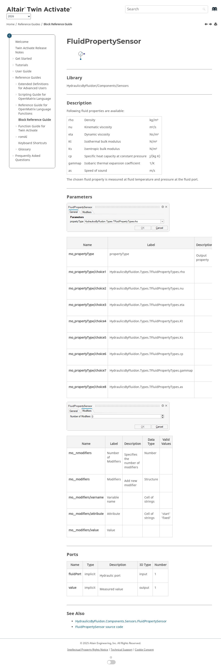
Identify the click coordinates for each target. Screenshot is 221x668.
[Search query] (166, 9)
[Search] (203, 9)
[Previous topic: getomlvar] (206, 24)
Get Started (23, 58)
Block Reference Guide (58, 24)
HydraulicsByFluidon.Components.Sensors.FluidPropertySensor (121, 621)
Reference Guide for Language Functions (34, 109)
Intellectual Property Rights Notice (87, 650)
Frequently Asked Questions (27, 158)
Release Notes (31, 50)
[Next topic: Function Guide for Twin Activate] (211, 24)
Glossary (24, 149)
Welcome (21, 42)
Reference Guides (29, 24)
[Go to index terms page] (210, 11)
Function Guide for (31, 128)
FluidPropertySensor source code (99, 627)
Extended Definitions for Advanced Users (33, 86)
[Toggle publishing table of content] (9, 35)
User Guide (23, 71)
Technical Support (121, 650)
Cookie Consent (144, 650)
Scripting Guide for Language (34, 96)
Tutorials (21, 65)
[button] (13, 42)
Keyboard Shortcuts (32, 143)
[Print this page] (216, 24)
